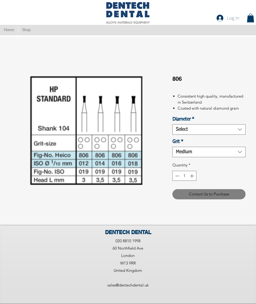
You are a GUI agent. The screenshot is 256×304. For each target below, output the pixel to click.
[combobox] (209, 129)
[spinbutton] (184, 176)
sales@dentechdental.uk (128, 285)
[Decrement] (176, 176)
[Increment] (192, 176)
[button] (250, 18)
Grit (177, 141)
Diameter (183, 119)
